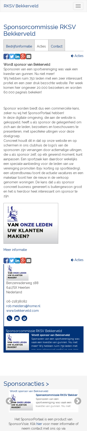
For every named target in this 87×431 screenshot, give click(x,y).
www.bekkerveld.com (22, 310)
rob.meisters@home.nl (23, 306)
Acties (41, 46)
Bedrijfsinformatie (19, 46)
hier (39, 424)
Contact (56, 46)
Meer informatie (15, 250)
